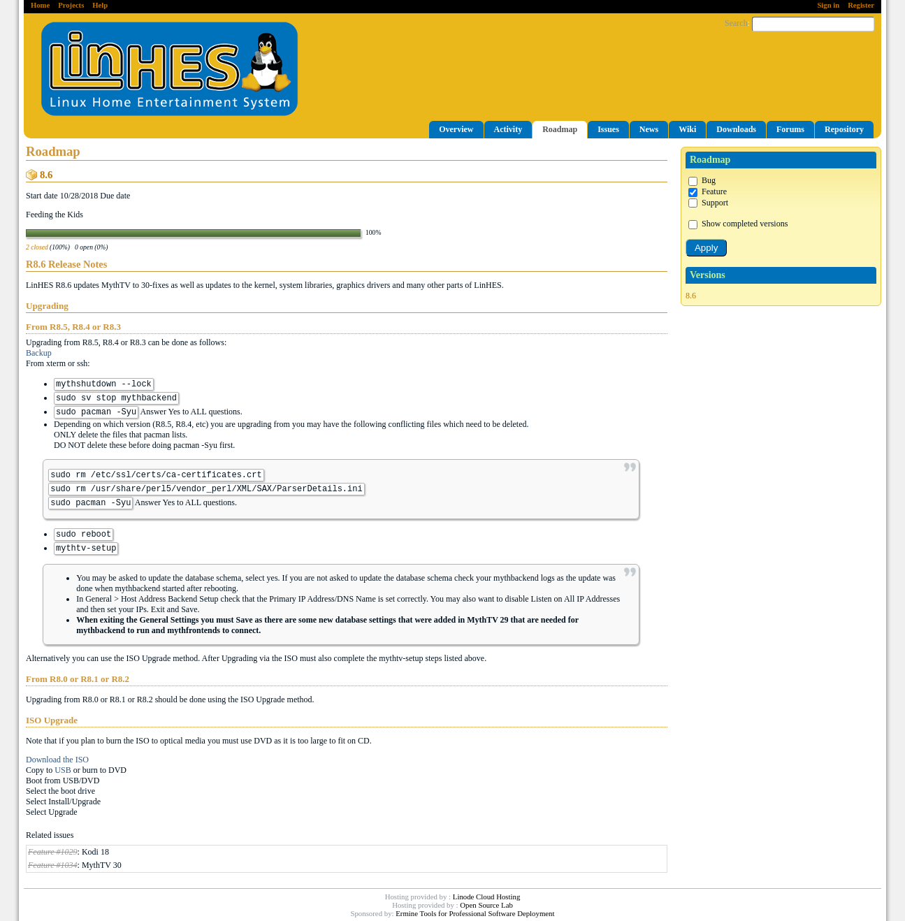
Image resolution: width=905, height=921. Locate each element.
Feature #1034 (53, 865)
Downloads (736, 129)
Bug (702, 180)
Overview (456, 129)
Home (40, 5)
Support (708, 203)
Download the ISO (57, 759)
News (648, 129)
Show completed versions (738, 224)
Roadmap (559, 129)
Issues (608, 129)
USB (63, 770)
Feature (707, 191)
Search (736, 23)
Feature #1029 (53, 852)
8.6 (691, 295)
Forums (790, 129)
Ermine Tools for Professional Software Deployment (475, 913)
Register (861, 5)
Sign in (828, 5)
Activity (508, 129)
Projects (71, 5)
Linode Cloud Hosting (487, 896)
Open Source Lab (486, 905)
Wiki (687, 129)
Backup (39, 353)
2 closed (37, 247)
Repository (844, 129)
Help (100, 5)
